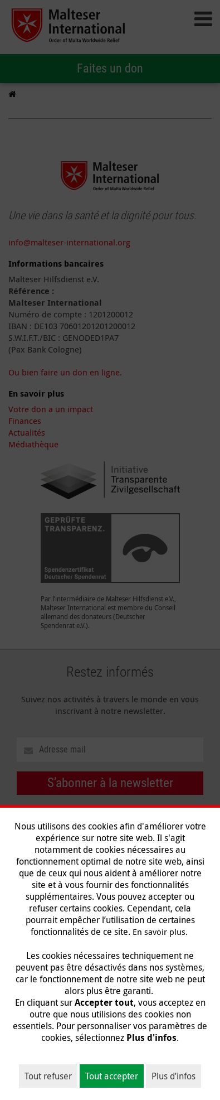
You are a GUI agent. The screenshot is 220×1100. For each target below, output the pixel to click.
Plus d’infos (173, 1076)
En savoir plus (159, 931)
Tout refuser (48, 1076)
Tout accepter (111, 1076)
